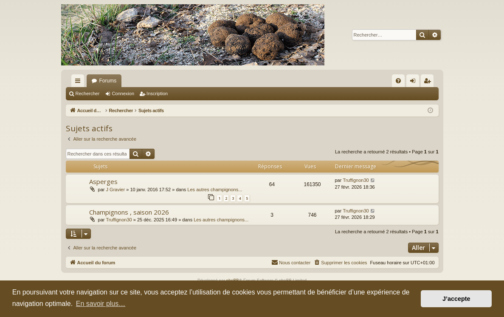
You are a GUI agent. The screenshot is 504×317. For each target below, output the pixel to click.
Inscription (157, 93)
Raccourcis (79, 82)
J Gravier (115, 189)
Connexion (123, 93)
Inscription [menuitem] (428, 82)
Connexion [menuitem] (414, 82)
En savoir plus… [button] (101, 303)
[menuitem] (398, 80)
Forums (108, 81)
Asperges (103, 181)
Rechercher (88, 93)
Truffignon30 (356, 180)
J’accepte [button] (456, 298)
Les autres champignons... (214, 189)
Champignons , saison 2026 (129, 212)
